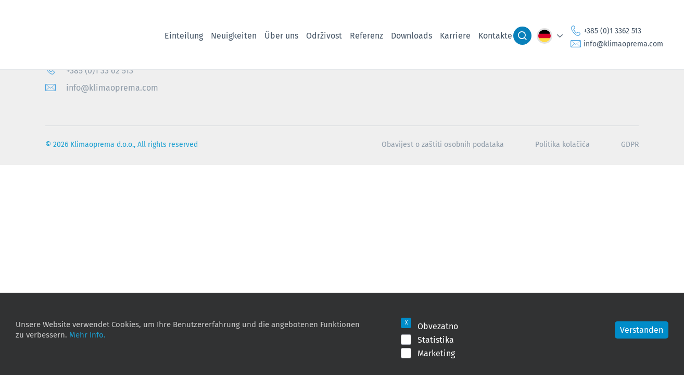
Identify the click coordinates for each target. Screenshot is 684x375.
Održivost (324, 35)
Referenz (366, 35)
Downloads (411, 35)
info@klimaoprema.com (623, 44)
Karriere (455, 35)
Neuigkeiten (234, 35)
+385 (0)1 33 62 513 (99, 70)
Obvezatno (437, 326)
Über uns (281, 35)
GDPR (630, 144)
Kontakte (495, 35)
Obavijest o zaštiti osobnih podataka (443, 144)
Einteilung (183, 35)
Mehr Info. (87, 334)
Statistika (435, 339)
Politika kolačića (562, 144)
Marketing (436, 353)
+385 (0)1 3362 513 (612, 31)
